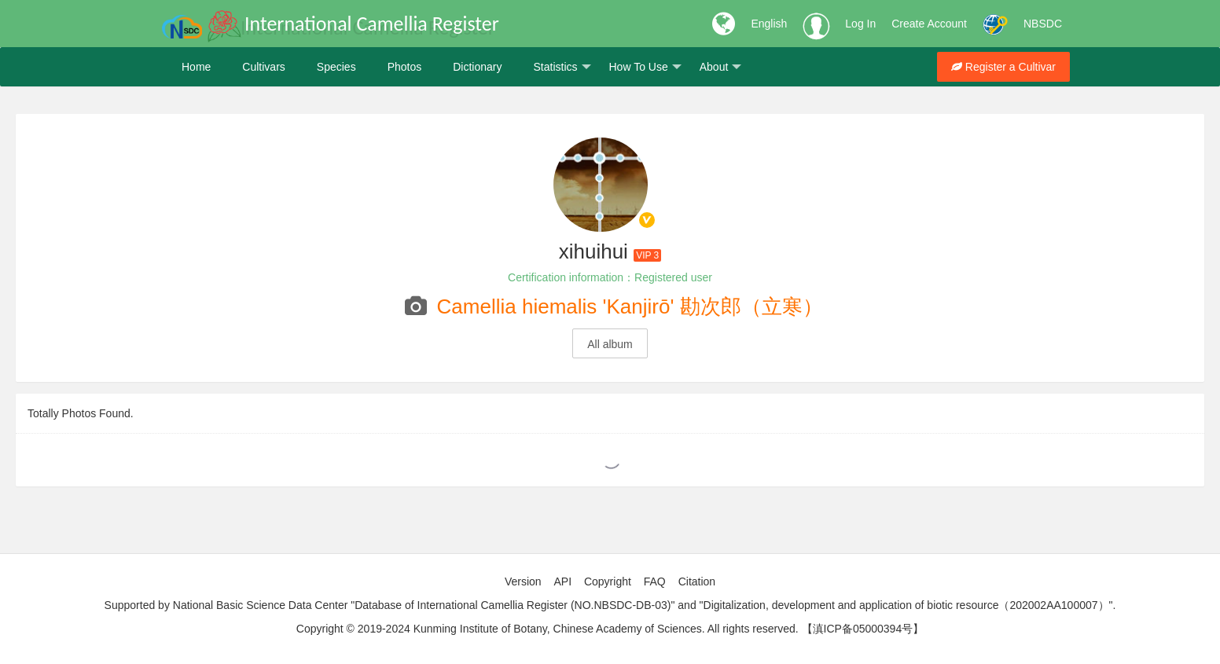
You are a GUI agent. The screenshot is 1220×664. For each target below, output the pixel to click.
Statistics (561, 67)
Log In (860, 23)
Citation (696, 581)
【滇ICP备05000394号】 (863, 628)
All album (610, 344)
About (721, 67)
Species (336, 67)
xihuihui (593, 251)
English (769, 23)
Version (523, 581)
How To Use (645, 67)
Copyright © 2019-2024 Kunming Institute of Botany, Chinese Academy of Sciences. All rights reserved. (547, 628)
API (562, 581)
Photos (405, 67)
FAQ (655, 581)
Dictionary (477, 67)
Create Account (929, 23)
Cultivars (263, 67)
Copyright (607, 581)
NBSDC (1042, 23)
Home (196, 67)
